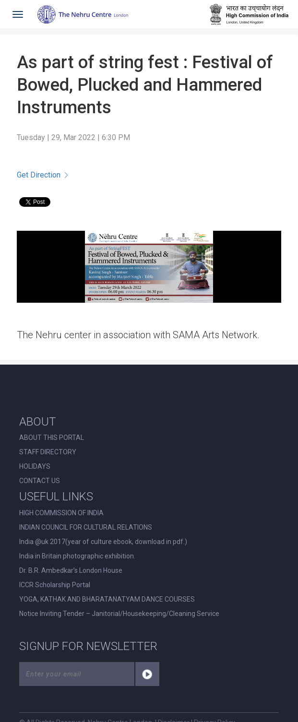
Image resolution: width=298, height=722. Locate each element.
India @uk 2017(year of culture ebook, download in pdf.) (103, 541)
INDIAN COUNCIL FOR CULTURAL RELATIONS (85, 527)
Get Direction (42, 174)
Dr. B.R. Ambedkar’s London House (70, 570)
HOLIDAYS (34, 466)
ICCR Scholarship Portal (54, 585)
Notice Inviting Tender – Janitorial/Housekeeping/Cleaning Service (119, 613)
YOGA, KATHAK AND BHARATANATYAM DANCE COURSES (107, 599)
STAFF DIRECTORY (47, 452)
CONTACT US (39, 481)
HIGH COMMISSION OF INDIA (61, 513)
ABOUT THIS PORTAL (51, 437)
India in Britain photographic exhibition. (77, 556)
